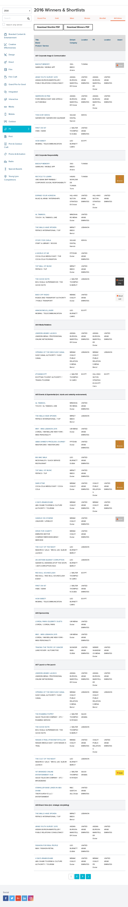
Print (11, 136)
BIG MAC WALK (41, 457)
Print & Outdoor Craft (13, 146)
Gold (57, 18)
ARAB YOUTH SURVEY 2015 (46, 77)
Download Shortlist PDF (48, 27)
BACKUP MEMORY (42, 64)
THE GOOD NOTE (42, 279)
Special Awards (15, 169)
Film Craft (13, 77)
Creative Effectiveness (10, 46)
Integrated (13, 92)
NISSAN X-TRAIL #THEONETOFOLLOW (50, 740)
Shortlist (103, 18)
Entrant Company (73, 41)
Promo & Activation (17, 154)
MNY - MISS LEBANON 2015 (46, 429)
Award (119, 40)
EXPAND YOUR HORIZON (45, 195)
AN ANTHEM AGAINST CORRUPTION (49, 560)
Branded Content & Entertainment (14, 36)
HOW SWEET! (40, 141)
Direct (11, 62)
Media (11, 106)
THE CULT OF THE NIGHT (45, 547)
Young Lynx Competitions (11, 178)
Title (37, 40)
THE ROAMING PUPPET (44, 714)
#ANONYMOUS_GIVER (44, 310)
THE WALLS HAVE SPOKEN (45, 227)
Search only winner (14, 25)
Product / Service (42, 46)
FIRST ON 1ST (40, 128)
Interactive (13, 99)
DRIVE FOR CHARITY (43, 531)
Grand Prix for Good (17, 84)
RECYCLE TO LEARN (43, 176)
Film (10, 69)
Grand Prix (41, 18)
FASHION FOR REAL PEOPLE (46, 845)
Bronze (87, 18)
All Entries (118, 18)
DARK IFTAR (40, 483)
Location (84, 40)
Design (12, 54)
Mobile (12, 114)
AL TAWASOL (40, 214)
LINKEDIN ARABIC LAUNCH (46, 333)
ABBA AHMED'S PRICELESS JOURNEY (50, 442)
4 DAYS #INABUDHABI (44, 502)
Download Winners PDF (78, 27)
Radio (11, 161)
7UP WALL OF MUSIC (43, 266)
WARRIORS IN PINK (42, 96)
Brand (37, 43)
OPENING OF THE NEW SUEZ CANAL (49, 352)
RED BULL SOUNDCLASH (45, 573)
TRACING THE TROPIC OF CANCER (49, 647)
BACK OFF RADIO (42, 295)
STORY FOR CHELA (43, 240)
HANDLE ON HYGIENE (44, 518)
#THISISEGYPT (41, 374)
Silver (72, 18)
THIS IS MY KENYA (42, 115)
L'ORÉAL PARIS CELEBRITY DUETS (48, 621)
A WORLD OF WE (42, 253)
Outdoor (12, 121)
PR (10, 129)
